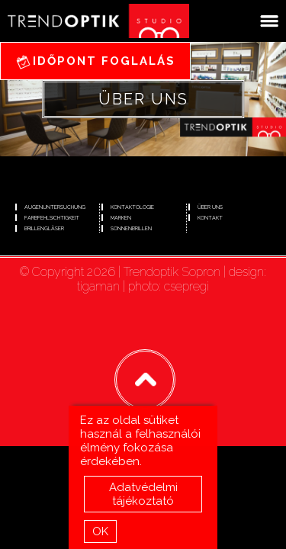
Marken (121, 217)
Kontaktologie (132, 207)
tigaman (98, 286)
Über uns (210, 207)
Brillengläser (44, 228)
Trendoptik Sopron (172, 272)
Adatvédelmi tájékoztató (143, 495)
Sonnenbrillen (131, 228)
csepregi (186, 286)
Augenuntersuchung (54, 207)
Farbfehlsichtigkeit (51, 217)
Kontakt (210, 217)
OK (100, 533)
